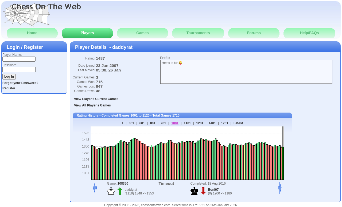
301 (131, 123)
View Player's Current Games (96, 99)
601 (142, 123)
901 (163, 123)
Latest (238, 123)
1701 (224, 123)
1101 (187, 123)
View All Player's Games (92, 105)
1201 (199, 123)
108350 (123, 183)
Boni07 (213, 190)
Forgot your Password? (20, 83)
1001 (174, 123)
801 (153, 123)
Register (8, 88)
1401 (212, 123)
